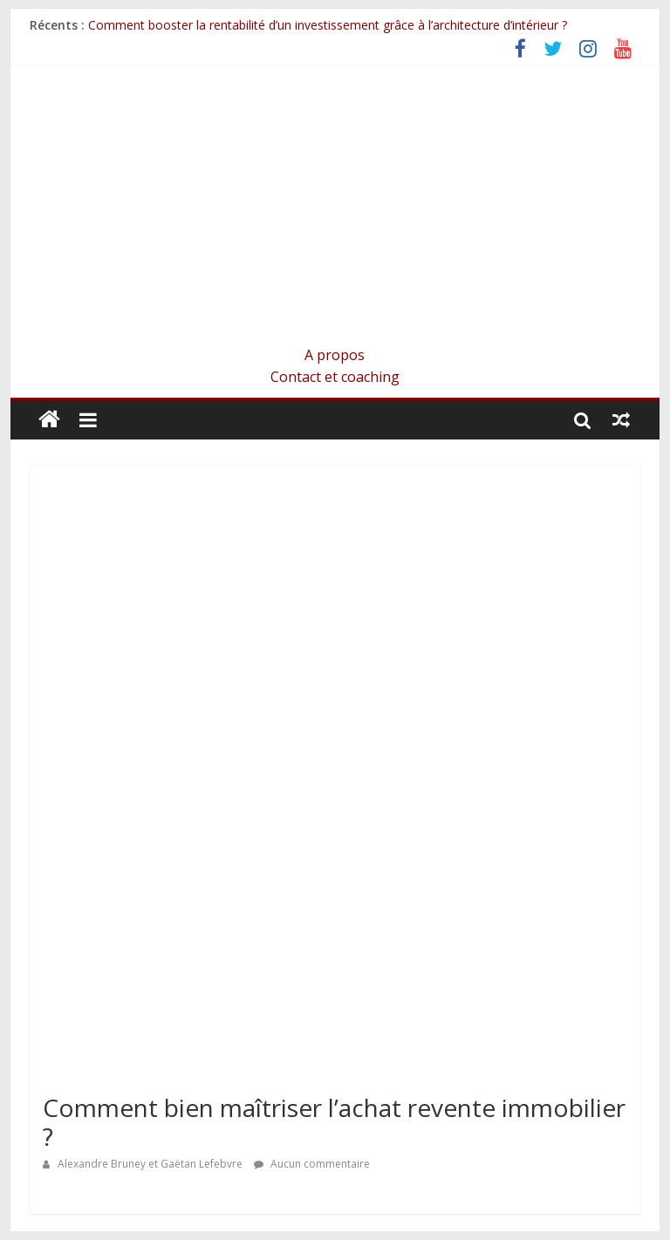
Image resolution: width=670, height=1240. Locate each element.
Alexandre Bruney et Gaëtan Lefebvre (151, 1163)
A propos (334, 355)
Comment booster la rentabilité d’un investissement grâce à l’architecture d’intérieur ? (327, 25)
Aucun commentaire (312, 1163)
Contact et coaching (335, 376)
